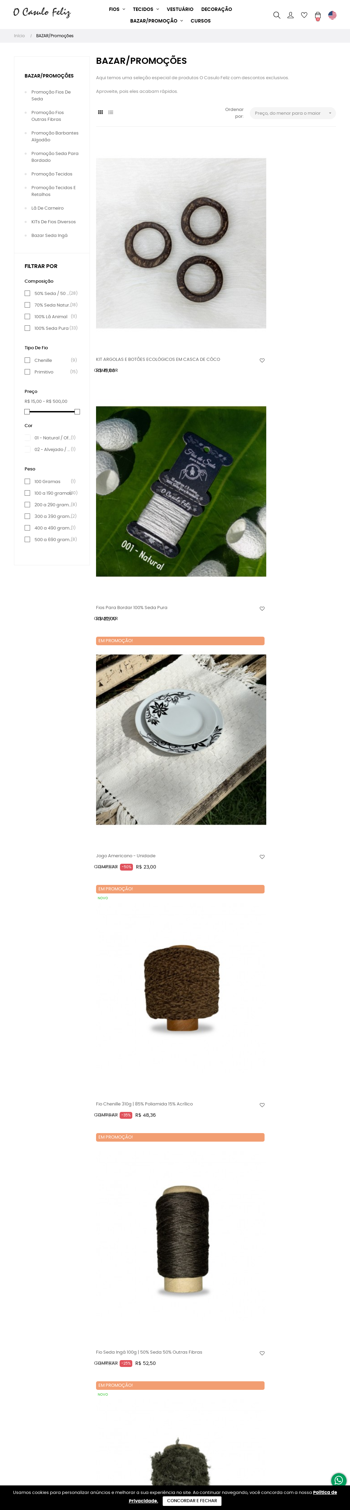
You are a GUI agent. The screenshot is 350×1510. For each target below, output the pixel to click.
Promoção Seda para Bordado (55, 157)
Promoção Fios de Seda (51, 95)
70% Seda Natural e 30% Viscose (53, 305)
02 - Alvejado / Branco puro (53, 450)
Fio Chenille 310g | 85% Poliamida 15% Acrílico (120, 389)
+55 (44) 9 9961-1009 (173, 1362)
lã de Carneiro (47, 208)
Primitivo (53, 372)
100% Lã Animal (53, 317)
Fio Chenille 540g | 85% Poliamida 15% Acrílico (120, 1227)
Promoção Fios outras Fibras (47, 116)
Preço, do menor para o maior (295, 113)
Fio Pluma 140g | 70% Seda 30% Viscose (288, 800)
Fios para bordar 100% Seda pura (208, 245)
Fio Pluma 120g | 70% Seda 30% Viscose (206, 663)
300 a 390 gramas (53, 516)
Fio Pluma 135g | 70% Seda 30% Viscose (206, 800)
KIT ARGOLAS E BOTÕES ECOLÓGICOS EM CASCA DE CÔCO (125, 248)
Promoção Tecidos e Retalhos (53, 191)
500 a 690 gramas (53, 540)
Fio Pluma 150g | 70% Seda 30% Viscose (206, 1082)
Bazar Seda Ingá (49, 236)
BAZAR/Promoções (49, 76)
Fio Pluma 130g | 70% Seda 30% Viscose (124, 800)
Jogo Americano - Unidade (290, 241)
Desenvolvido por (175, 1482)
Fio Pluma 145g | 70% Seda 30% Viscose (288, 937)
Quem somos (110, 1362)
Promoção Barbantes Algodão (55, 136)
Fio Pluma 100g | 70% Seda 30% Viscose (288, 389)
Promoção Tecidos (51, 174)
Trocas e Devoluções (118, 1399)
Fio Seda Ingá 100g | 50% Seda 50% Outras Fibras (204, 389)
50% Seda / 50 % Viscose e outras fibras (53, 294)
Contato (105, 1411)
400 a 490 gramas (53, 528)
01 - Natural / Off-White (53, 438)
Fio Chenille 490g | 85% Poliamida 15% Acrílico (202, 937)
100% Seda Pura (53, 328)
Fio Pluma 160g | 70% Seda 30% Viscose (206, 1227)
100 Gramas (53, 482)
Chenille (53, 360)
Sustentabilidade (115, 1374)
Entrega (104, 1386)
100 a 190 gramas (53, 493)
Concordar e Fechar (192, 1501)
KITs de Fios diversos (53, 222)
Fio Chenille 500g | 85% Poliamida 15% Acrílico (120, 1082)
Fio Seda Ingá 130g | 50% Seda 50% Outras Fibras (122, 937)
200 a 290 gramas (53, 505)
